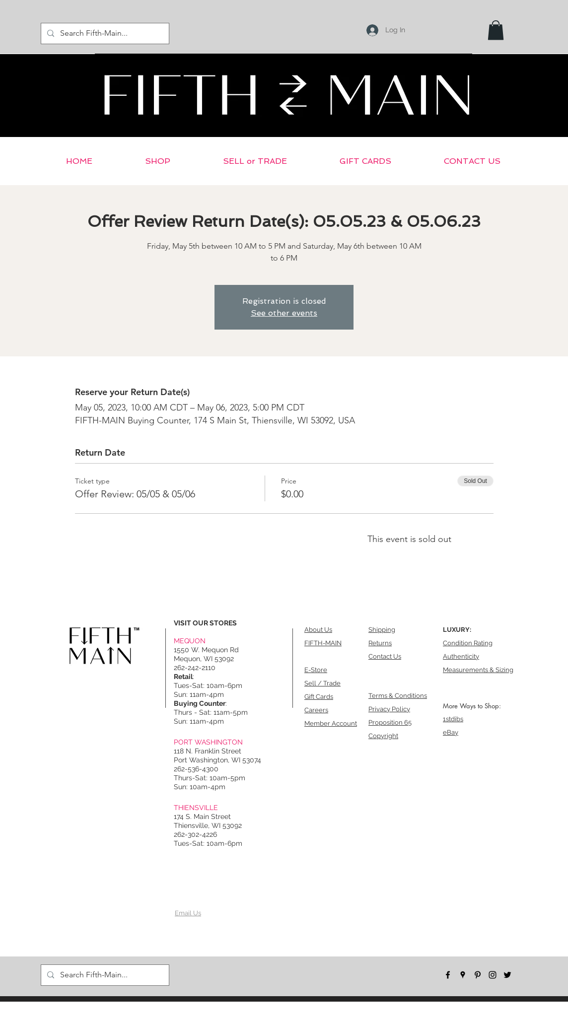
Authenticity (461, 656)
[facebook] (448, 975)
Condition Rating (468, 643)
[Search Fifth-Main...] (104, 33)
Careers (316, 710)
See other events (284, 313)
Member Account (330, 723)
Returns (380, 643)
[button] (496, 30)
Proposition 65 (390, 722)
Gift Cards (318, 696)
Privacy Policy (389, 709)
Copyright (383, 736)
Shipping (381, 629)
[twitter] (507, 975)
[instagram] (492, 975)
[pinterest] (478, 975)
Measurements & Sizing (478, 670)
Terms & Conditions (397, 695)
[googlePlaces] (463, 975)
